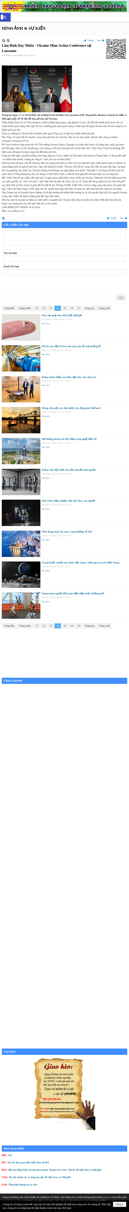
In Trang (3, 218)
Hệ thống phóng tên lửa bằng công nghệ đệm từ (69, 439)
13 (50, 308)
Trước (90, 40)
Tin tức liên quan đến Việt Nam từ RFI (28, 1162)
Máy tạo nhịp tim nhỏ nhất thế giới (62, 315)
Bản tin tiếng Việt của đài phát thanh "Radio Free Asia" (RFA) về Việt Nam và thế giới (54, 1170)
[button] (4, 17)
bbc (10, 1155)
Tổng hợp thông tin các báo (22, 1184)
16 (72, 308)
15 (65, 308)
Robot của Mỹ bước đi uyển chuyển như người (68, 469)
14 (58, 308)
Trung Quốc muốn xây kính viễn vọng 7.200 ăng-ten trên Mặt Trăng (80, 562)
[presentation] (30, 285)
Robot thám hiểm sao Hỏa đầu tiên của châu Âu (69, 377)
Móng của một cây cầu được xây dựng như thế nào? (71, 408)
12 (43, 308)
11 (37, 308)
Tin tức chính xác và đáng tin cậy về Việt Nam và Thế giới (40, 1177)
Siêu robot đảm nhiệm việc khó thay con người (68, 500)
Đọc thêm (46, 323)
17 (79, 308)
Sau (99, 40)
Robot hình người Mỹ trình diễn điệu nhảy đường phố (73, 593)
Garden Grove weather (64, 676)
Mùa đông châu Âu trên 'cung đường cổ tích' (67, 531)
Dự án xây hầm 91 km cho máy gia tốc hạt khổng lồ (71, 346)
